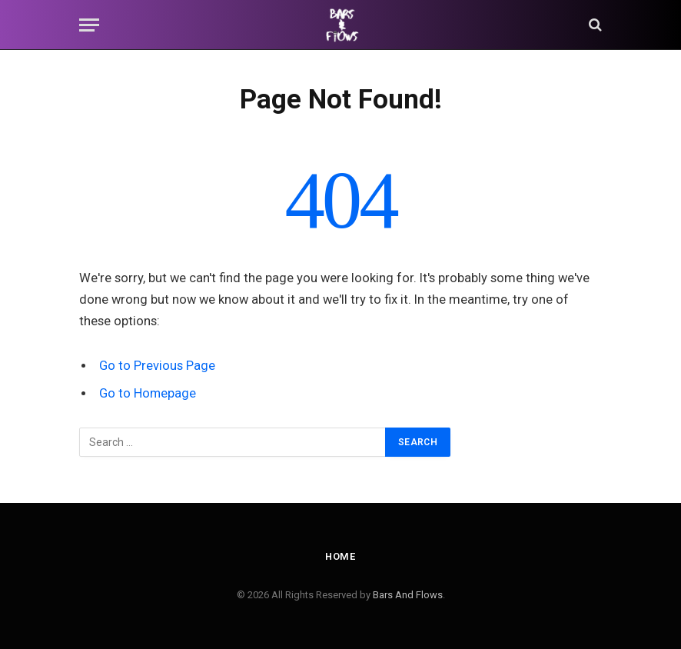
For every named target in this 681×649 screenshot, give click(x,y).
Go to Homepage (148, 393)
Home (340, 556)
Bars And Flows (408, 595)
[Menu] (89, 25)
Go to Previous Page (157, 365)
